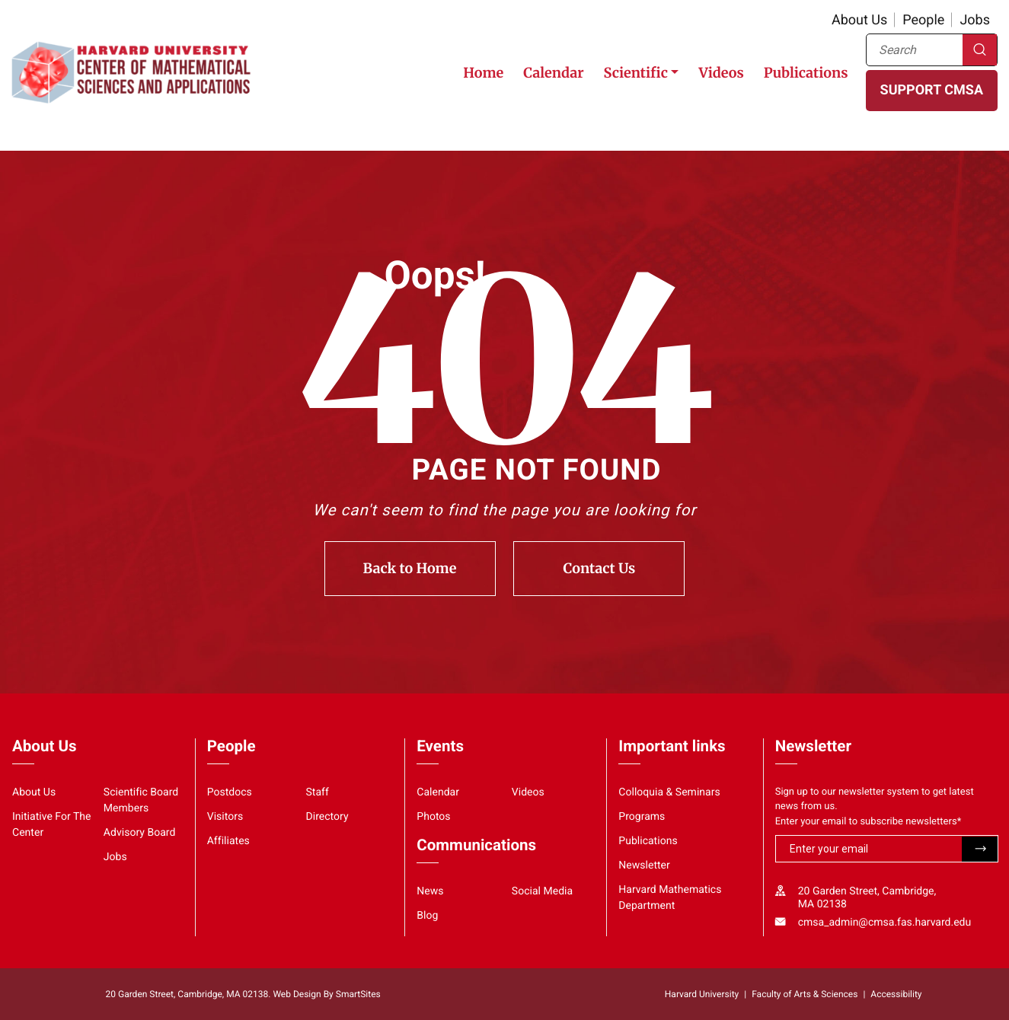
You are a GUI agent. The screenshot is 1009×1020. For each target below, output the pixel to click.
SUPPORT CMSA (931, 90)
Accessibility (895, 994)
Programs (641, 817)
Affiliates (228, 841)
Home (483, 72)
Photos (433, 817)
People (923, 20)
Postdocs (229, 792)
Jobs (975, 20)
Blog (427, 916)
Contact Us (600, 568)
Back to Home (410, 568)
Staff (317, 792)
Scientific (636, 72)
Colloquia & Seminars (669, 792)
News (430, 891)
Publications (806, 72)
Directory (327, 817)
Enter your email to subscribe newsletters (868, 821)
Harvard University (702, 994)
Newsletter (644, 865)
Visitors (225, 817)
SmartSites (358, 994)
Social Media (542, 891)
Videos (720, 72)
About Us (859, 20)
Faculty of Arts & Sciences (804, 994)
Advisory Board (140, 833)
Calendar (553, 72)
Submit (980, 849)
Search (980, 49)
